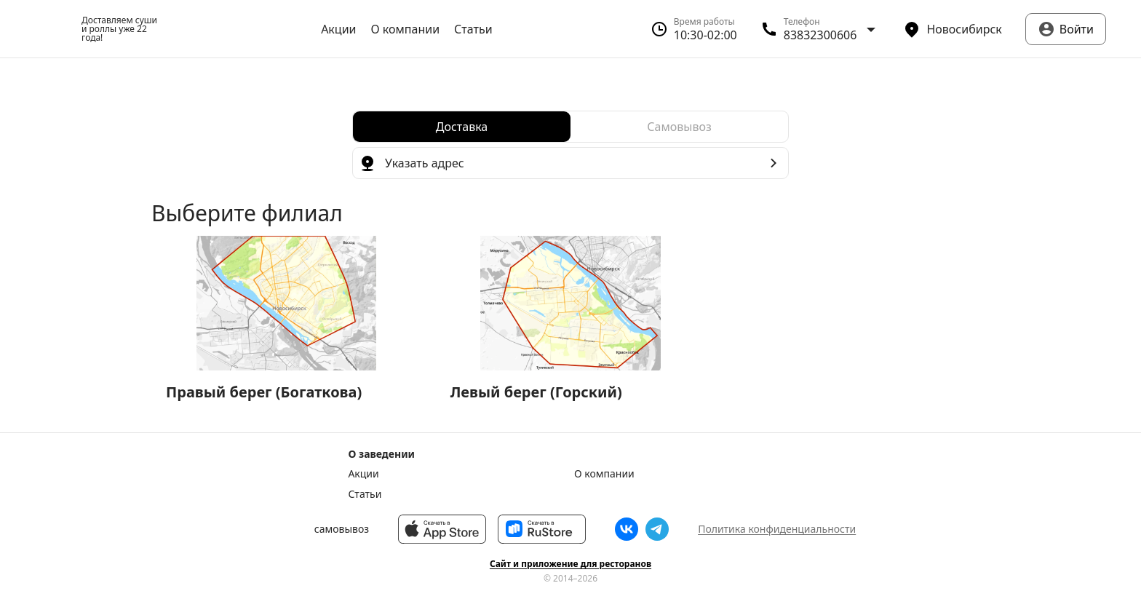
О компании (405, 29)
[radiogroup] (570, 127)
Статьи (473, 29)
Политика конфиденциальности (777, 529)
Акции (338, 29)
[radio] (461, 126)
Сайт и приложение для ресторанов (570, 564)
